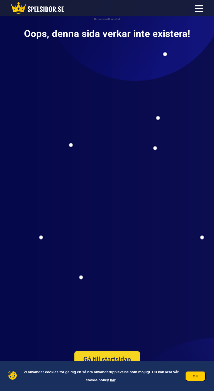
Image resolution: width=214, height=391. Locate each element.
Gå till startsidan (107, 359)
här (113, 380)
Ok (195, 376)
